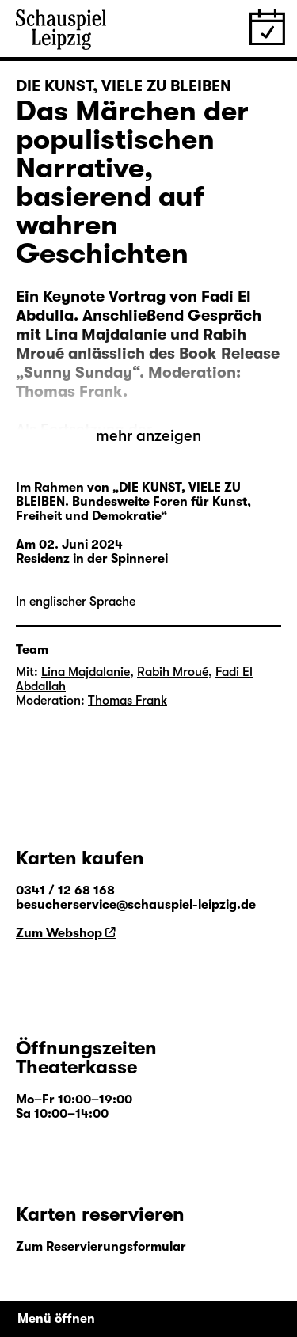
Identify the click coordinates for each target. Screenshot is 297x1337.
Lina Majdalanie (85, 672)
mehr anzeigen (148, 436)
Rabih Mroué (172, 672)
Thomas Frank (127, 700)
